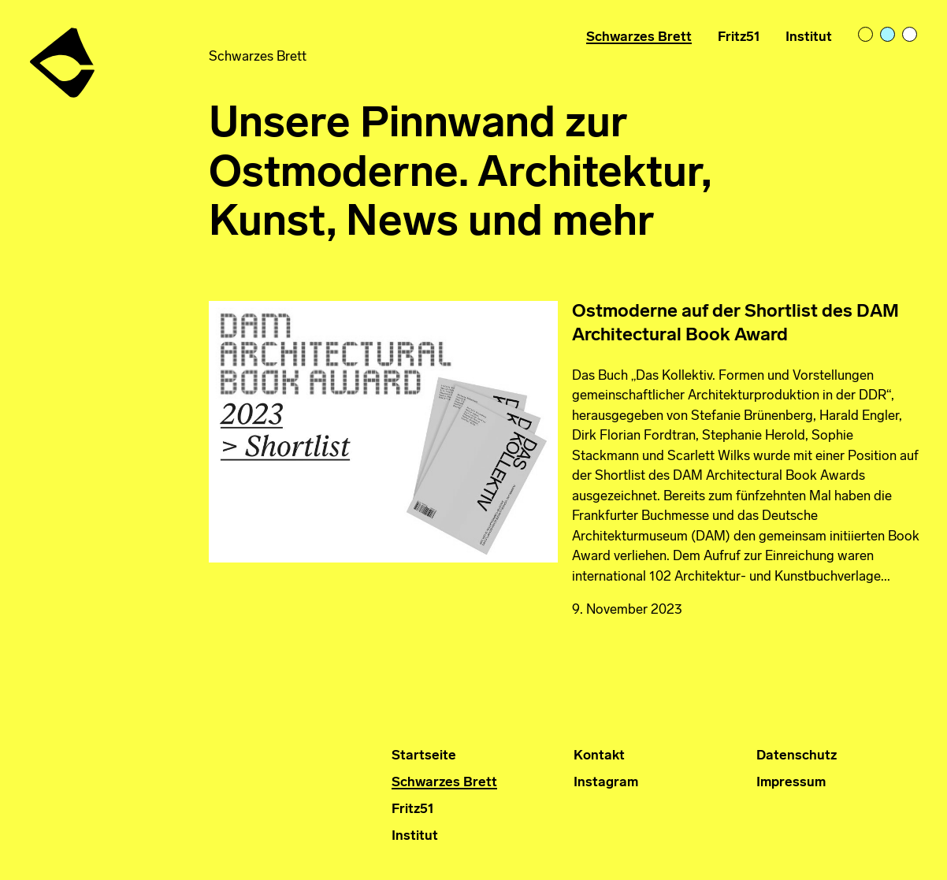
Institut (808, 37)
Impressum (791, 782)
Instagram (606, 782)
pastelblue (889, 35)
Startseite (424, 756)
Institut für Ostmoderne (63, 56)
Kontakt (599, 756)
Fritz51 (739, 37)
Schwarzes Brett (639, 37)
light (867, 35)
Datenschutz (796, 756)
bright (911, 35)
